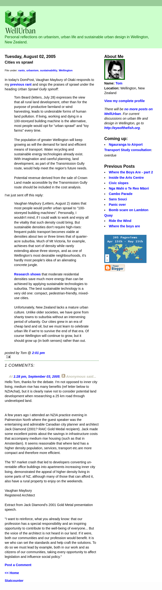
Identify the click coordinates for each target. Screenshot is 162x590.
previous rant (20, 84)
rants (21, 70)
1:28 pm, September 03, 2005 (36, 376)
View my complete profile (124, 101)
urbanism (32, 70)
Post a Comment (18, 565)
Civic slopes (118, 183)
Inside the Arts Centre (126, 177)
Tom (119, 83)
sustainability (48, 70)
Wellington (66, 70)
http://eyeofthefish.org (122, 128)
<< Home (12, 573)
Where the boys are (124, 226)
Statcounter (14, 580)
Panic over (117, 204)
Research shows (27, 274)
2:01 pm (38, 353)
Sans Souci (118, 199)
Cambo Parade (120, 194)
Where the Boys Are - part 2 (131, 172)
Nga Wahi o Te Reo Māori (129, 188)
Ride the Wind (120, 221)
